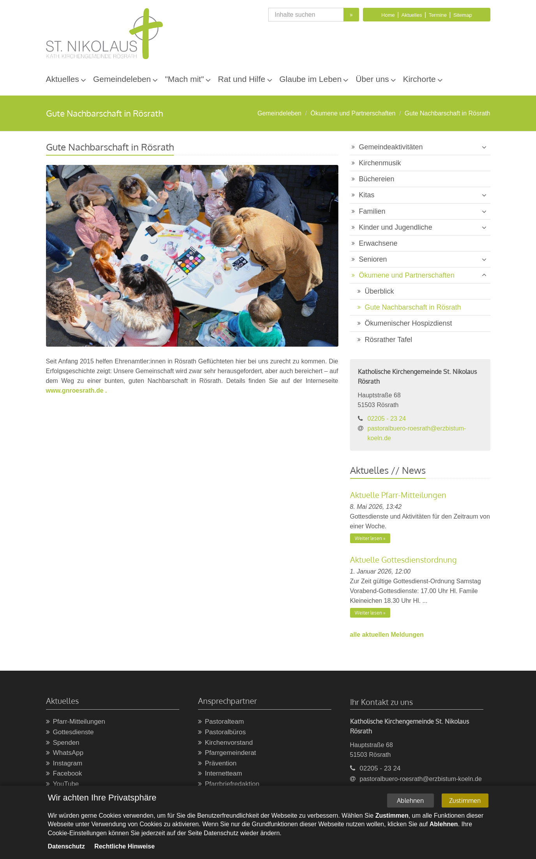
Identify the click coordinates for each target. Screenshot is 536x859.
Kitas (367, 195)
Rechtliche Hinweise (124, 846)
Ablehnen (410, 801)
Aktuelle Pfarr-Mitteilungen (398, 495)
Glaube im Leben (310, 78)
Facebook (64, 774)
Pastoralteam (221, 722)
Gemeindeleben (122, 78)
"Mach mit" (184, 78)
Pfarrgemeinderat (227, 753)
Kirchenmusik (380, 163)
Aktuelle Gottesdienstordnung (403, 559)
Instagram (64, 763)
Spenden (63, 743)
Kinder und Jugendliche (395, 227)
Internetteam (220, 774)
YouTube (62, 784)
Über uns (372, 78)
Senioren (373, 259)
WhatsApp (64, 753)
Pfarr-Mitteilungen (75, 722)
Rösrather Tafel (388, 340)
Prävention (217, 763)
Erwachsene (378, 243)
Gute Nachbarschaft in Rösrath (447, 113)
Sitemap (462, 15)
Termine (438, 15)
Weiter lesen (368, 538)
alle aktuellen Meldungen (387, 634)
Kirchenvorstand (225, 743)
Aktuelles (412, 15)
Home (388, 15)
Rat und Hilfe (241, 78)
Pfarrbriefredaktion (229, 784)
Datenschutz (66, 846)
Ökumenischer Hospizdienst (408, 323)
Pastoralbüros (222, 732)
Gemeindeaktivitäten (391, 147)
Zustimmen (465, 801)
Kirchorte (419, 78)
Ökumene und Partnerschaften (353, 113)
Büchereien (376, 179)
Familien (372, 211)
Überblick (379, 291)
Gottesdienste (70, 732)
